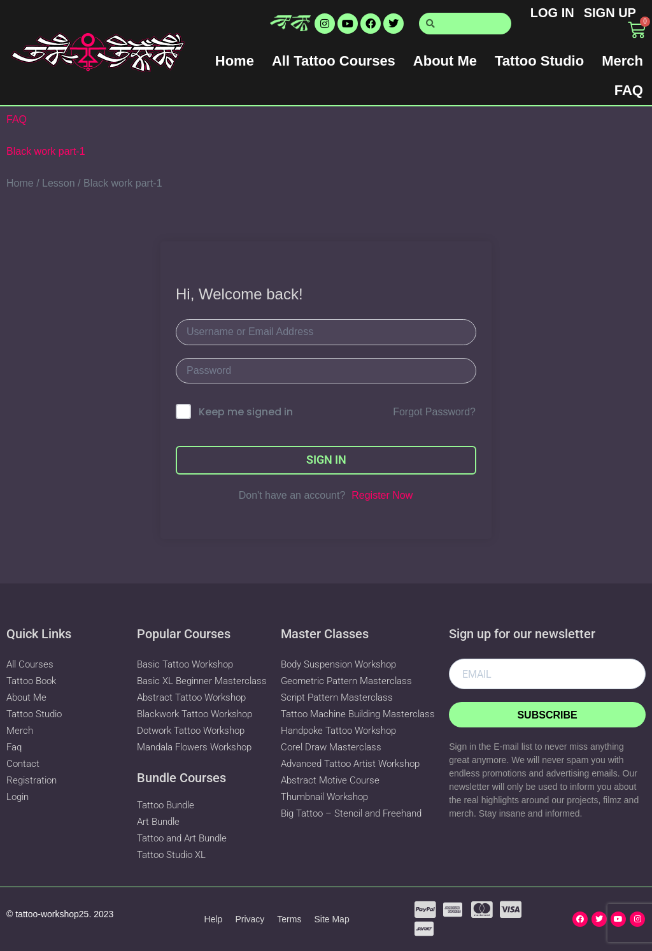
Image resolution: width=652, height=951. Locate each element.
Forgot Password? (434, 411)
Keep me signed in (246, 411)
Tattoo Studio (539, 61)
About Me (445, 61)
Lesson (58, 183)
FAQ (628, 90)
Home (234, 61)
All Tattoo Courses (333, 61)
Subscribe (547, 715)
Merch (622, 61)
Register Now (382, 495)
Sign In (326, 459)
